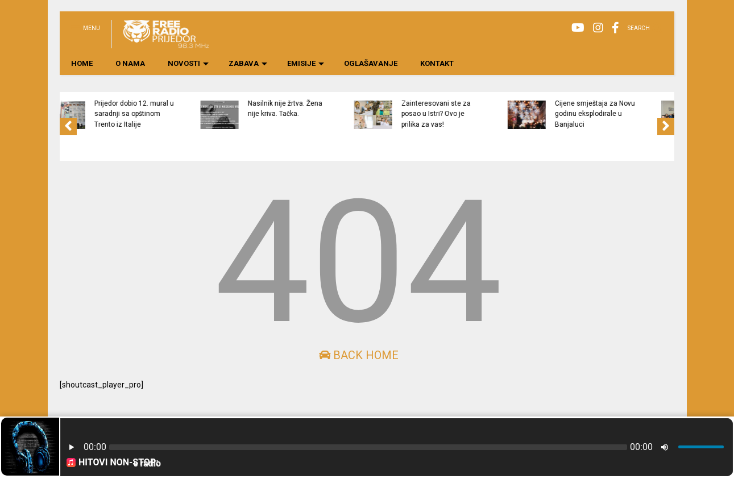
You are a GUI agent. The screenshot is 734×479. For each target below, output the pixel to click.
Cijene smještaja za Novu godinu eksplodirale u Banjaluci (637, 113)
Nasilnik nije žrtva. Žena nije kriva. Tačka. (327, 108)
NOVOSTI (188, 63)
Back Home (359, 355)
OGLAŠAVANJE (370, 63)
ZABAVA (248, 63)
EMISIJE (305, 63)
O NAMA (130, 63)
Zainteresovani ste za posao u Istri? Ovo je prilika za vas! (478, 113)
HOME (82, 63)
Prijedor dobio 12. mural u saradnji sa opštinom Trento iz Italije (176, 113)
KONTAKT (437, 63)
